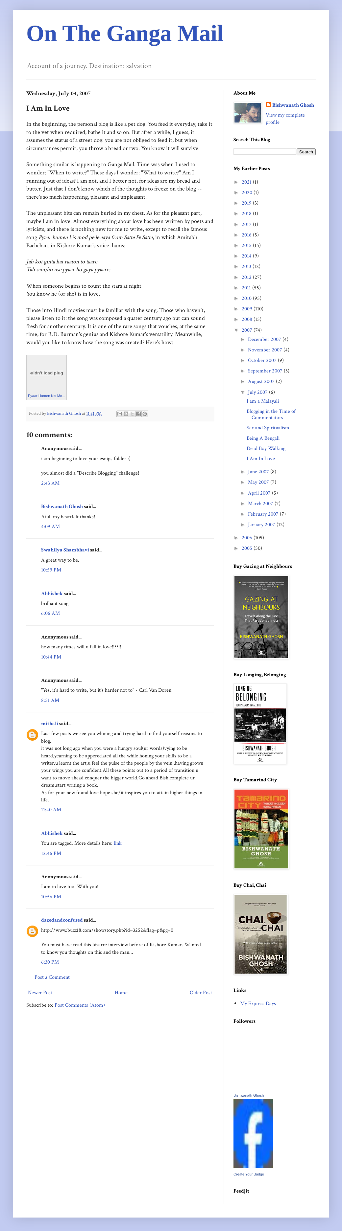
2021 (247, 182)
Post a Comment (52, 977)
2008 (248, 319)
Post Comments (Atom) (80, 1005)
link (118, 843)
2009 (248, 308)
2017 (247, 224)
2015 (247, 245)
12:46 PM (51, 853)
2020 (248, 192)
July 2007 (258, 392)
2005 (248, 548)
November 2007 (265, 350)
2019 (247, 203)
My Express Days (258, 1003)
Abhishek (52, 593)
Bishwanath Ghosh (62, 506)
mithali (49, 723)
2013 (247, 266)
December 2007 (265, 339)
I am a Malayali (263, 401)
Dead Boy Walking (266, 448)
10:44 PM (51, 657)
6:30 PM (50, 962)
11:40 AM (51, 809)
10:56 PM (51, 896)
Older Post (201, 992)
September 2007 (266, 371)
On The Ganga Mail (125, 33)
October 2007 (263, 360)
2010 (247, 298)
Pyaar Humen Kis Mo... (46, 396)
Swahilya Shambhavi (65, 550)
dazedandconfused (62, 920)
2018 (247, 213)
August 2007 (262, 381)
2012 (247, 277)
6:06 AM (50, 613)
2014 (247, 256)
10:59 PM (51, 570)
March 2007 (261, 503)
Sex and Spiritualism (268, 427)
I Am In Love (261, 458)
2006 (248, 537)
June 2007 (259, 471)
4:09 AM (50, 526)
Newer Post (40, 992)
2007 (248, 330)
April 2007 (260, 493)
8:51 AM (50, 700)
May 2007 (259, 482)
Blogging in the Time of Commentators (271, 414)
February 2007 (264, 514)
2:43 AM (50, 483)
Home (121, 992)
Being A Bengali (263, 438)
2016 (247, 235)
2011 (247, 287)
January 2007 (262, 524)
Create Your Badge (248, 1174)
